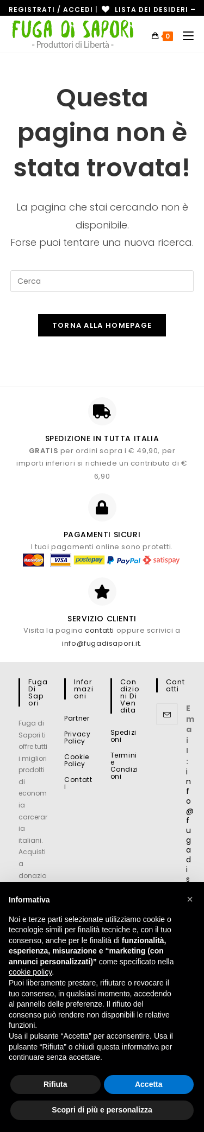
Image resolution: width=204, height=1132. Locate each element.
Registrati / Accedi (51, 9)
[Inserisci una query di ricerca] (102, 281)
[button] (190, 899)
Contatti (78, 783)
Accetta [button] (149, 1084)
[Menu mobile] (184, 36)
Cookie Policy (76, 760)
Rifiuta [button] (55, 1084)
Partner (76, 718)
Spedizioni (123, 736)
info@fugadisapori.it (101, 643)
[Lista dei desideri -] (148, 9)
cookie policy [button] (30, 972)
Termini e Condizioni (124, 766)
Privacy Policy (77, 737)
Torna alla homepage (102, 325)
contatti (99, 630)
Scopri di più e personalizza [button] (102, 1109)
